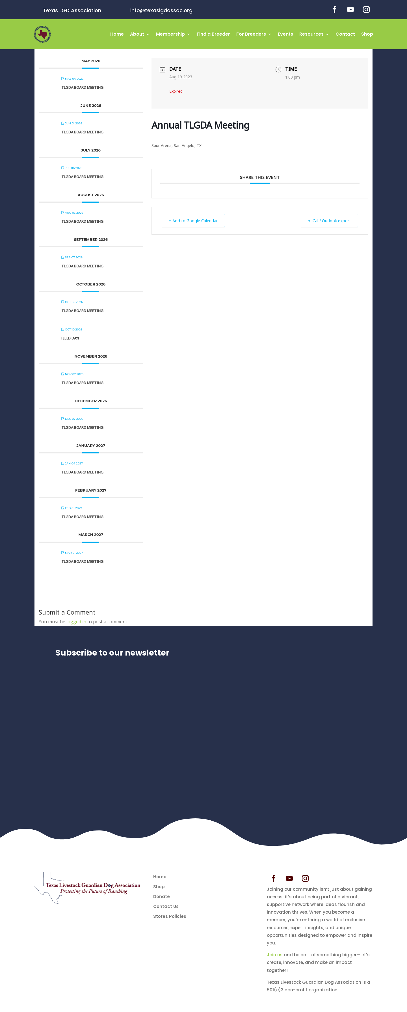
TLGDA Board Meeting (82, 87)
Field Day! (70, 338)
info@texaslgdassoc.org (161, 10)
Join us (275, 955)
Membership (170, 34)
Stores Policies (169, 916)
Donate (161, 896)
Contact (345, 34)
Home (117, 34)
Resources (311, 34)
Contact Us (166, 906)
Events (285, 34)
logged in (76, 622)
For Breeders (251, 34)
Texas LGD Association (72, 10)
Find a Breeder (213, 34)
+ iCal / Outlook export (327, 220)
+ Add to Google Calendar (195, 220)
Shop (367, 34)
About (137, 34)
